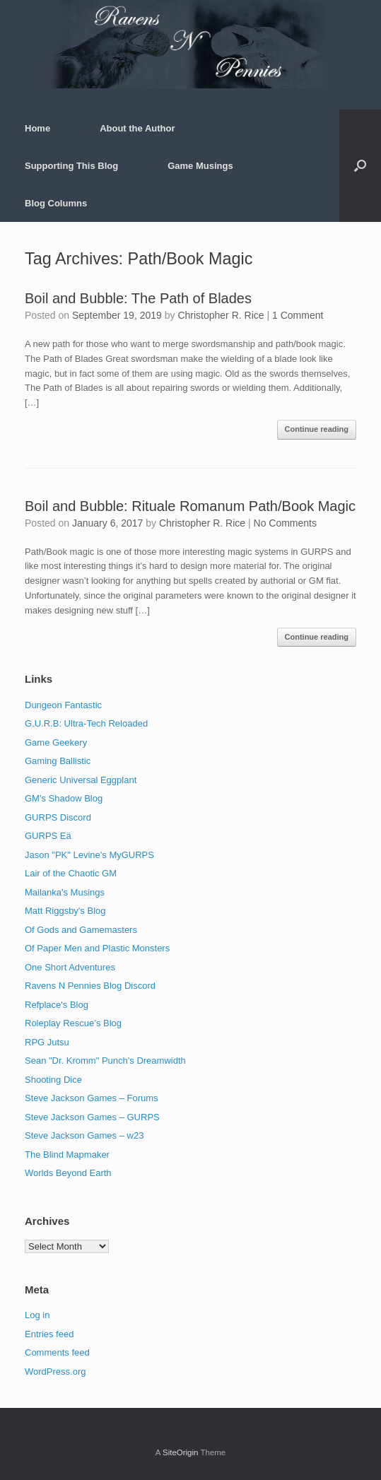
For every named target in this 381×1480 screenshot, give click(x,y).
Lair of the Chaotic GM (71, 873)
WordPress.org (55, 1371)
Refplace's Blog (56, 1004)
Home (37, 128)
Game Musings (200, 165)
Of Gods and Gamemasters (81, 929)
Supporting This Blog (71, 165)
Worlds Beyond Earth (68, 1173)
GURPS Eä (48, 835)
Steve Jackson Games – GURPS (92, 1117)
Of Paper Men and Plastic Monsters (97, 948)
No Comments (285, 523)
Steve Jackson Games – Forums (91, 1098)
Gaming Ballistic (57, 761)
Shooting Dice (53, 1079)
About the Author (137, 128)
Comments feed (57, 1352)
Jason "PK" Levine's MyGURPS (89, 855)
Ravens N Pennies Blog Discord (90, 985)
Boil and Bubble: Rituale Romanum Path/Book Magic (190, 506)
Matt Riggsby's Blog (65, 910)
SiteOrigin (181, 1452)
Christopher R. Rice (220, 315)
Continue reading (316, 429)
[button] (360, 166)
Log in (37, 1315)
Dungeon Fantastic (63, 705)
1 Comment (297, 315)
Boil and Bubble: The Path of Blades (138, 298)
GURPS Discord (58, 817)
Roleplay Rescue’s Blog (73, 1023)
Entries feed (49, 1334)
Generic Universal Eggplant (80, 780)
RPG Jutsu (47, 1042)
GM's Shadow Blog (63, 798)
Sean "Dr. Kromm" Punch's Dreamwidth (105, 1060)
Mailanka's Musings (65, 892)
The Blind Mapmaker (67, 1154)
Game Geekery (56, 742)
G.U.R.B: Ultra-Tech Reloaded (86, 723)
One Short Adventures (70, 967)
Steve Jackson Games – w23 (84, 1135)
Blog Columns (56, 203)
